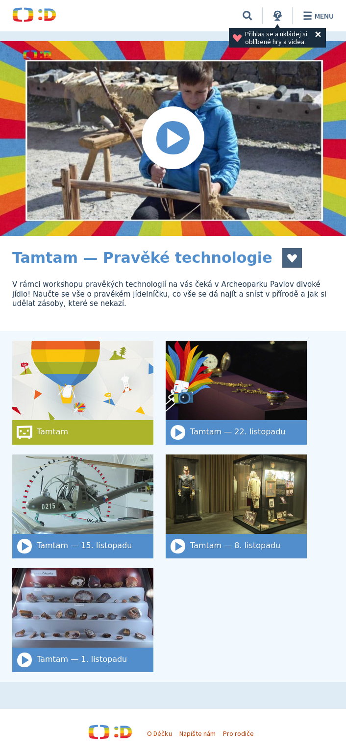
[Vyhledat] (247, 15)
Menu (317, 15)
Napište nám (197, 733)
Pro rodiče (238, 733)
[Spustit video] (173, 138)
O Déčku (159, 733)
